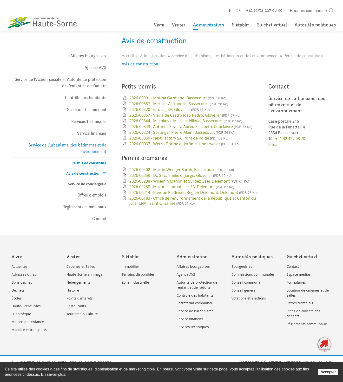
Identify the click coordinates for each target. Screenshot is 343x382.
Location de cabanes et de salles (308, 293)
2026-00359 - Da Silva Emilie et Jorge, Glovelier (180, 175)
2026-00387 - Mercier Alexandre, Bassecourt (178, 103)
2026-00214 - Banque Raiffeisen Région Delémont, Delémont (193, 192)
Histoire (72, 290)
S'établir (240, 25)
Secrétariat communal (86, 109)
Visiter (178, 25)
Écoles (17, 298)
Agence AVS (95, 67)
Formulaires (296, 282)
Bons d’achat (22, 282)
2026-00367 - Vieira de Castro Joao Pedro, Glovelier (184, 115)
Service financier (91, 133)
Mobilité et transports (29, 329)
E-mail (273, 144)
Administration (208, 25)
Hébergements (78, 282)
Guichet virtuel (272, 25)
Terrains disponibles (138, 274)
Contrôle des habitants (85, 97)
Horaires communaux (311, 10)
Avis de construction (83, 173)
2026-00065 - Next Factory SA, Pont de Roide (178, 138)
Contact (99, 218)
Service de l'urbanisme (195, 311)
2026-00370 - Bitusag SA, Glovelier (169, 109)
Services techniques (88, 121)
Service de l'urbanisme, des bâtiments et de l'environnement (67, 148)
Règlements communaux (84, 207)
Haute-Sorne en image (84, 274)
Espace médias (299, 274)
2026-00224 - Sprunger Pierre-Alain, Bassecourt (181, 132)
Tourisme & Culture (82, 314)
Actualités (19, 266)
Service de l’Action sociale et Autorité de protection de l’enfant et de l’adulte (60, 83)
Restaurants (76, 306)
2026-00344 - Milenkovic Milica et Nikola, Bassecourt (185, 120)
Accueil (128, 55)
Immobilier (130, 266)
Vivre (159, 25)
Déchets (18, 290)
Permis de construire (89, 163)
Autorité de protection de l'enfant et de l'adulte (197, 285)
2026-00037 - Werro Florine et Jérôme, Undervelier (184, 143)
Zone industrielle (135, 282)
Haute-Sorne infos (26, 306)
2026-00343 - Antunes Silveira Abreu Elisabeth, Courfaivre (190, 126)
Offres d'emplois (92, 195)
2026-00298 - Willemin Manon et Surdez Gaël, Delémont (189, 181)
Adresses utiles (24, 274)
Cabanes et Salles (80, 266)
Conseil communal (246, 282)
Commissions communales (253, 274)
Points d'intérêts (79, 298)
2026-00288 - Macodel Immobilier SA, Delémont (181, 186)
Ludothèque (21, 314)
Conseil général (244, 290)
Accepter (328, 372)
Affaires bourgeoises (88, 55)
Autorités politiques (315, 25)
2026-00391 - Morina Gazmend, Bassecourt (177, 98)
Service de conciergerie (87, 184)
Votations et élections (248, 298)
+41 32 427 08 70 (290, 138)
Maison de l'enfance (28, 321)
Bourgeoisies (241, 266)
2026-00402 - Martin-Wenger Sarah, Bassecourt (181, 169)
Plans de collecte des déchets (303, 313)
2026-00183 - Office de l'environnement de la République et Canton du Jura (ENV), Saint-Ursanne (192, 201)
